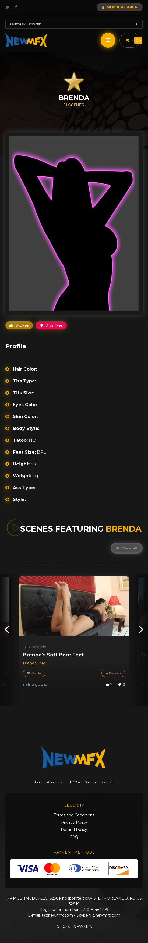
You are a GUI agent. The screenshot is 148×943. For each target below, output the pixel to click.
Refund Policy (74, 829)
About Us (54, 782)
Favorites (113, 673)
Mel (42, 663)
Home (38, 782)
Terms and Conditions (74, 815)
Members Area (119, 7)
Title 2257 (73, 782)
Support (91, 782)
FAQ (74, 836)
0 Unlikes (51, 325)
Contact (108, 782)
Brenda (30, 663)
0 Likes (19, 325)
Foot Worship (34, 647)
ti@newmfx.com (57, 915)
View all (126, 548)
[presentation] (6, 629)
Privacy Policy (74, 822)
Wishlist (34, 673)
